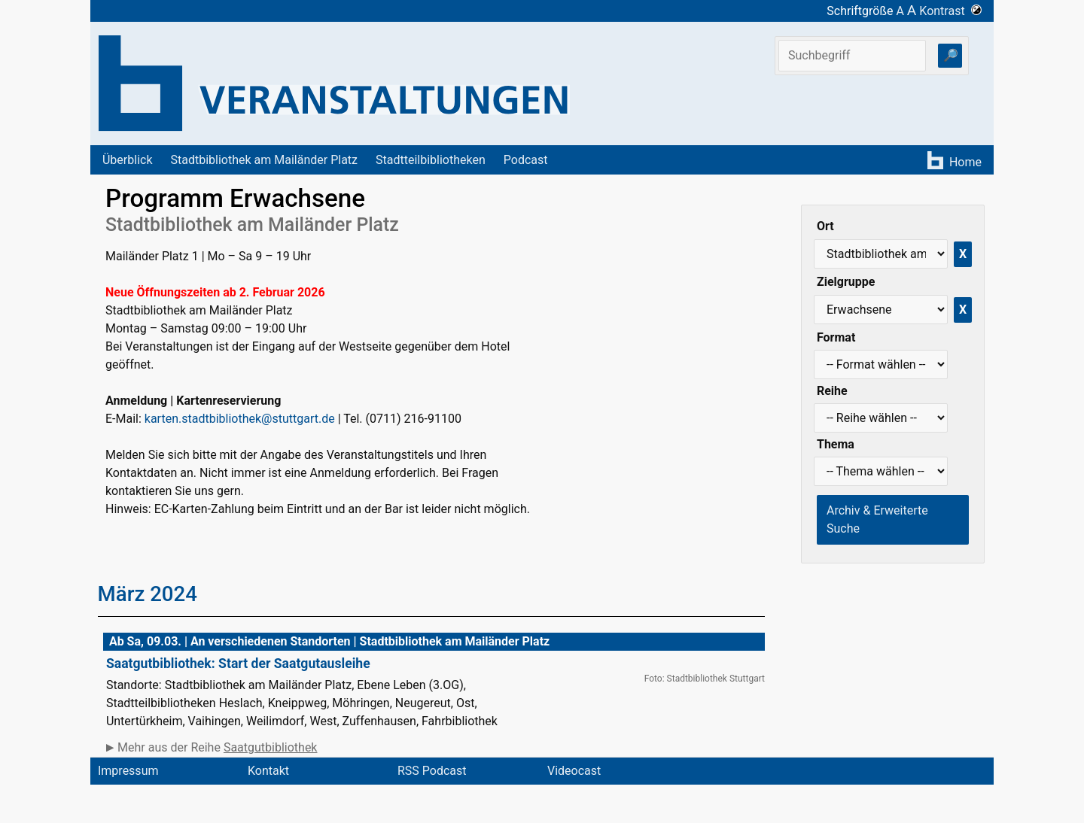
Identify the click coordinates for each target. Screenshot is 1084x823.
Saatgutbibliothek (271, 747)
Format (836, 337)
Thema (835, 444)
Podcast (526, 160)
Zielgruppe (846, 282)
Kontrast (950, 11)
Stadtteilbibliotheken (431, 160)
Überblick (127, 160)
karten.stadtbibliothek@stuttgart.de (240, 419)
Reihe (832, 391)
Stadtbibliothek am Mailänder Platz (264, 160)
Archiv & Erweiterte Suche (877, 519)
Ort (825, 226)
